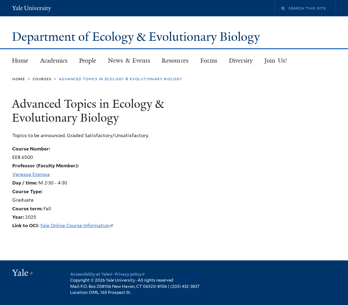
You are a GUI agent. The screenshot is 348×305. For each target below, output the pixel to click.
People (87, 60)
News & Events (129, 60)
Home (20, 60)
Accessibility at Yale (91, 274)
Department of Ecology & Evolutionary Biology (137, 37)
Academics (53, 60)
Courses (42, 78)
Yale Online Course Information (76, 225)
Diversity (241, 60)
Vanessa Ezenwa (31, 174)
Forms (208, 60)
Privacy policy (130, 274)
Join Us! (275, 60)
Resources (175, 60)
